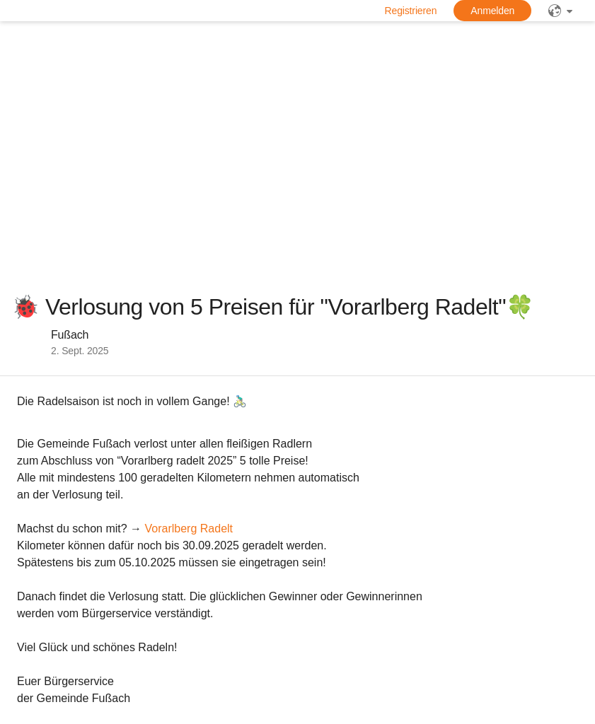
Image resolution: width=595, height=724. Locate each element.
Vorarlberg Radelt (189, 528)
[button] (59, 342)
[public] (560, 10)
